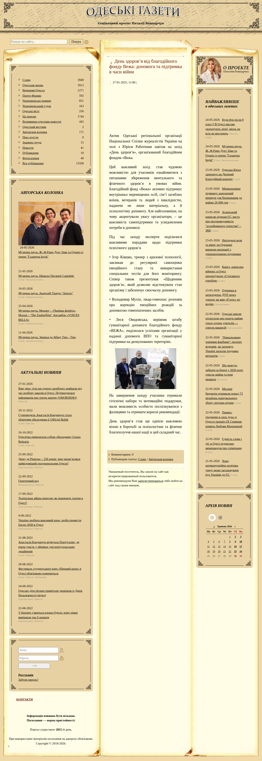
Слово (53, 80)
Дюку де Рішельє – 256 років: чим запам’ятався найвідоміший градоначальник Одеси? (49, 461)
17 (241, 546)
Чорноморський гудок (53, 106)
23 (235, 551)
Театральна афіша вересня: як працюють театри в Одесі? (50, 501)
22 (230, 551)
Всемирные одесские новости (53, 121)
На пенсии (53, 116)
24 (241, 551)
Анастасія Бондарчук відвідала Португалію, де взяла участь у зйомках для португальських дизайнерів (48, 547)
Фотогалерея (53, 158)
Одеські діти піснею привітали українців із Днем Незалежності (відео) (50, 593)
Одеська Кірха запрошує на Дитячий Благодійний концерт (223, 174)
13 (219, 546)
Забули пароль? (28, 679)
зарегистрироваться (150, 480)
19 (214, 551)
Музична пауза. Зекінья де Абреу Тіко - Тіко (47, 337)
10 (241, 541)
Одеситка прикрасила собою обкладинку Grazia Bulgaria (49, 439)
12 (214, 546)
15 (230, 546)
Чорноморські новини (53, 100)
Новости (53, 147)
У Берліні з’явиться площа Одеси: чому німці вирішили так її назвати (48, 615)
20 (219, 551)
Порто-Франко (53, 95)
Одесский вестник (53, 127)
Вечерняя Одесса (53, 90)
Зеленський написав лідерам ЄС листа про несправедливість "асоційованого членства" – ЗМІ (223, 221)
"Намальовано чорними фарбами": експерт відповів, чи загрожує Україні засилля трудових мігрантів (223, 346)
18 (208, 551)
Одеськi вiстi (53, 111)
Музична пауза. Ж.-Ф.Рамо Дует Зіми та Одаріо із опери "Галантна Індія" (50, 255)
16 (235, 546)
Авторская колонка (53, 132)
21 (224, 551)
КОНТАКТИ (24, 699)
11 (208, 546)
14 (224, 546)
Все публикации (53, 163)
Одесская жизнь (53, 85)
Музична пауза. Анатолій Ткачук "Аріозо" (45, 293)
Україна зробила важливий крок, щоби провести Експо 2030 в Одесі (49, 523)
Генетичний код (28, 480)
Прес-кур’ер (53, 137)
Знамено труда (53, 142)
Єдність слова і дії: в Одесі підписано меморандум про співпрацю (223, 443)
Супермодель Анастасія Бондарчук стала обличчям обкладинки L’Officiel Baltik (45, 417)
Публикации (53, 153)
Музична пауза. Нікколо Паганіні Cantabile (46, 276)
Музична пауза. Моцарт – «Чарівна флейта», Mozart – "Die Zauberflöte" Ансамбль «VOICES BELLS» (48, 315)
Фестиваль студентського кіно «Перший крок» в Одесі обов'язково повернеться (49, 571)
